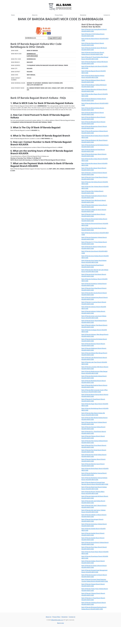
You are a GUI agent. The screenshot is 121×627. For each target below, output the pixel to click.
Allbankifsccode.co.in (57, 620)
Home (13, 15)
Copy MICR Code (55, 38)
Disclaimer (83, 15)
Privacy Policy (59, 15)
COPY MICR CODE (32, 55)
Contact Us (107, 15)
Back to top (60, 623)
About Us (34, 15)
